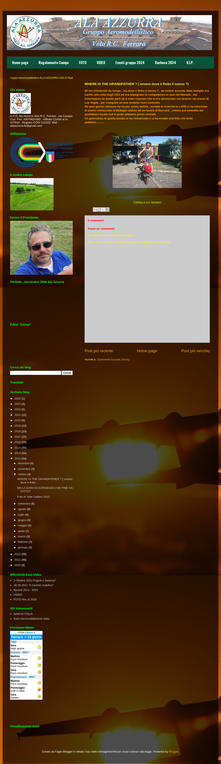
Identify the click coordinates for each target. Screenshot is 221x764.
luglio (21, 514)
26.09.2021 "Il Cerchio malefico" (34, 585)
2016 (17, 442)
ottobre (22, 474)
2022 (17, 409)
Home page (20, 62)
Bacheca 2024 (165, 62)
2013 (17, 458)
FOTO (82, 62)
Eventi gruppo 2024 (130, 62)
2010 (17, 565)
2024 (17, 398)
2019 (17, 425)
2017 (17, 436)
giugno (22, 520)
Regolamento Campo (54, 62)
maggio (22, 525)
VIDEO (101, 62)
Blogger (173, 751)
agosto (22, 509)
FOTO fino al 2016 (25, 599)
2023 (17, 404)
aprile (21, 531)
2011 (17, 559)
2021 (17, 415)
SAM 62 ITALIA (23, 614)
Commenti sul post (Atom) (113, 359)
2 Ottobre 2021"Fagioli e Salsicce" (35, 580)
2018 (17, 431)
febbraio (23, 541)
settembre (24, 503)
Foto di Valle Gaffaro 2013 (33, 496)
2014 (17, 453)
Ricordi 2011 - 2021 (26, 590)
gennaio (23, 547)
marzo (22, 536)
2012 (17, 554)
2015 (17, 447)
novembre (24, 468)
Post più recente (99, 351)
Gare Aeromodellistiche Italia (31, 618)
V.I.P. (189, 62)
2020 (17, 420)
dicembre (23, 463)
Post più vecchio (195, 351)
